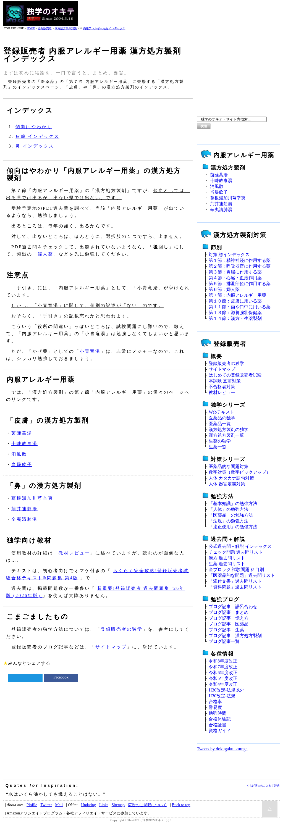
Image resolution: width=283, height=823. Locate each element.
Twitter (46, 805)
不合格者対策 (222, 386)
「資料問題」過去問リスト (235, 587)
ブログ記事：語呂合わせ (233, 606)
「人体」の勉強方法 (228, 509)
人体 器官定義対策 (227, 484)
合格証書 (217, 724)
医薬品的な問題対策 (228, 466)
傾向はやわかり (33, 126)
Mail (59, 805)
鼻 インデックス (34, 146)
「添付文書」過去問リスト (235, 581)
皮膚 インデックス (37, 136)
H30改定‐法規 (222, 695)
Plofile (32, 805)
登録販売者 (45, 28)
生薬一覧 (217, 447)
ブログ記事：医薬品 (228, 624)
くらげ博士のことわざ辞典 (263, 785)
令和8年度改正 (223, 661)
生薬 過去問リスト (227, 563)
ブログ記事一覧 (224, 641)
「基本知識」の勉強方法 (233, 503)
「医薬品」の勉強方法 (231, 515)
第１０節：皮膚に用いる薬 (235, 301)
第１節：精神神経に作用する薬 (240, 260)
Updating (88, 805)
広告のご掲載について (147, 805)
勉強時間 (217, 713)
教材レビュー (74, 553)
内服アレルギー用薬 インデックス (104, 28)
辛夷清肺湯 (24, 519)
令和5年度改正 (223, 678)
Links (103, 805)
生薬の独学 (220, 441)
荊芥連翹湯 (24, 508)
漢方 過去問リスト (227, 558)
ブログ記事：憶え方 (228, 618)
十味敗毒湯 (24, 443)
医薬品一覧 (220, 423)
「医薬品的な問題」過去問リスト (242, 575)
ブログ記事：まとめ (228, 612)
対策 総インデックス (229, 254)
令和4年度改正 (223, 684)
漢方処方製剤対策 (66, 28)
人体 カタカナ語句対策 (231, 478)
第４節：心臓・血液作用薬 (235, 277)
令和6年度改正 (223, 672)
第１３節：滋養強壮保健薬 (235, 312)
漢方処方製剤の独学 (228, 429)
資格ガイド (220, 730)
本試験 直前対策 (225, 380)
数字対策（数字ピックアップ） (240, 472)
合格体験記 (220, 719)
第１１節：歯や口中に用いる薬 (240, 306)
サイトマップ (111, 647)
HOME (31, 28)
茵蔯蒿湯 (21, 433)
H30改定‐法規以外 (226, 690)
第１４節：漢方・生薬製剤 (235, 318)
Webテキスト (221, 412)
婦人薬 (45, 254)
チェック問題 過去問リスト (236, 552)
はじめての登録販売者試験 (235, 375)
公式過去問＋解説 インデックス (240, 546)
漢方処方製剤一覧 (226, 435)
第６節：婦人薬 (224, 289)
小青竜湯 (90, 351)
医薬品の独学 (222, 418)
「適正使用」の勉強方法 (233, 526)
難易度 (215, 707)
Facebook (60, 677)
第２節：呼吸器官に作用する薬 (240, 266)
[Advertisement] (179, 13)
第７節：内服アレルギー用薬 (237, 295)
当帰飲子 (21, 464)
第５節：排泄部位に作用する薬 (240, 283)
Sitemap (118, 805)
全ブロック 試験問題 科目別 (236, 569)
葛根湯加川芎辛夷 (32, 498)
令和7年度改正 (223, 666)
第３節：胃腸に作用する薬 (235, 272)
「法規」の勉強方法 (228, 521)
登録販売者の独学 (122, 629)
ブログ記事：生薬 (226, 629)
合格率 (215, 701)
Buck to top (181, 805)
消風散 (19, 454)
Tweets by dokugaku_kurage (222, 748)
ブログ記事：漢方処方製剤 (235, 635)
